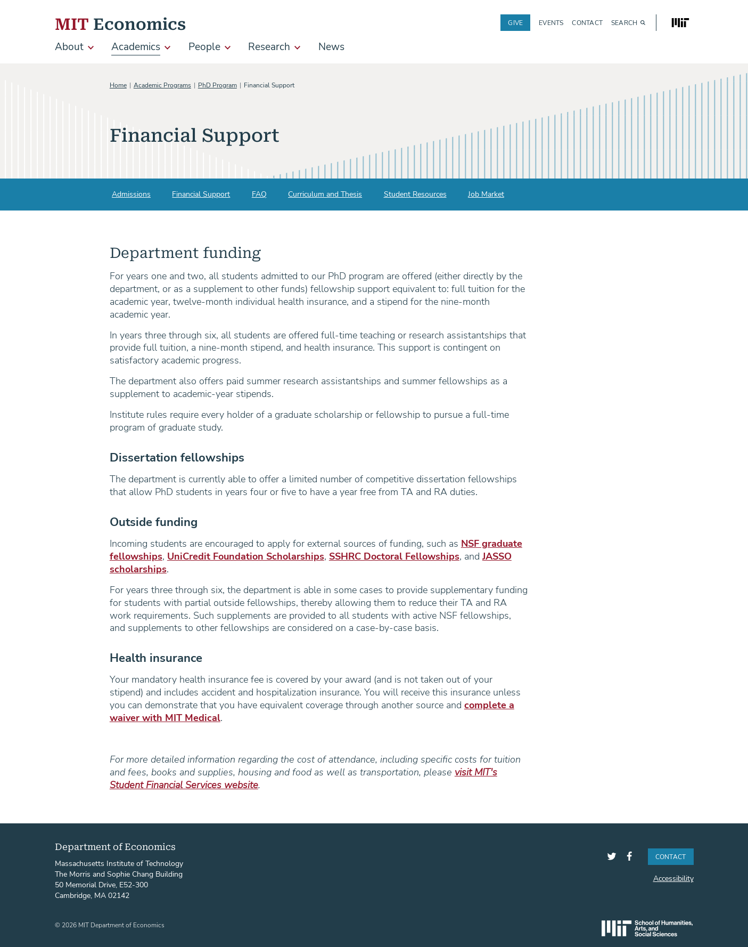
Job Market (486, 194)
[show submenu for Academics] (167, 48)
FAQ (259, 194)
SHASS (647, 928)
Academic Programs (162, 84)
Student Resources (415, 194)
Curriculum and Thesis (325, 194)
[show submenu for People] (227, 48)
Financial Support (201, 194)
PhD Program (217, 84)
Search (624, 23)
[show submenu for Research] (297, 48)
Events (551, 23)
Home (118, 84)
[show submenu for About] (90, 48)
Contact (587, 23)
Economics (120, 23)
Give (515, 22)
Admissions (131, 194)
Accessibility (673, 878)
